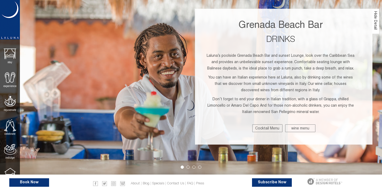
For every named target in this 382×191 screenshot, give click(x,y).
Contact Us (175, 183)
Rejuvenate (10, 109)
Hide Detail (376, 20)
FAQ (190, 183)
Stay (10, 62)
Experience (9, 86)
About (135, 183)
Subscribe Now (272, 182)
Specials (158, 183)
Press (200, 183)
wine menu (300, 128)
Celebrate (10, 133)
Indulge (10, 157)
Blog (146, 183)
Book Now (29, 182)
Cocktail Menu (267, 128)
